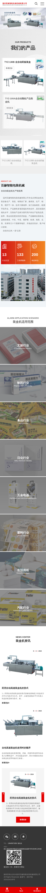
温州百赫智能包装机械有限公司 (28, 874)
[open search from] (36, 4)
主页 (7, 890)
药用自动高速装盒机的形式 (15, 688)
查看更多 (9, 68)
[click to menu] (42, 4)
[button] (43, 18)
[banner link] (23, 18)
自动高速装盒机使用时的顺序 (16, 748)
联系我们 (37, 890)
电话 (21, 890)
